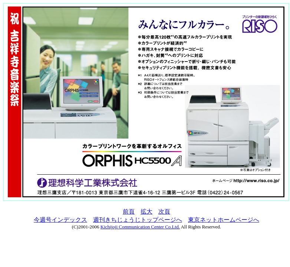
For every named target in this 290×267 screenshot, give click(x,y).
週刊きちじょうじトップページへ (137, 220)
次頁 (164, 211)
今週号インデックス (60, 220)
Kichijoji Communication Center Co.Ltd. (140, 227)
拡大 (146, 211)
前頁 (129, 211)
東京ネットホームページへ (223, 220)
